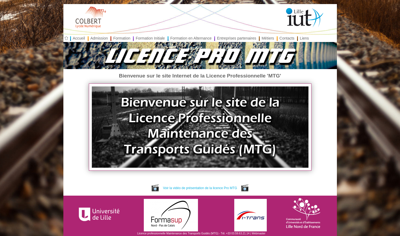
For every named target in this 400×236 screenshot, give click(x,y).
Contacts (286, 38)
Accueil (79, 38)
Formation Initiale (150, 38)
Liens (304, 38)
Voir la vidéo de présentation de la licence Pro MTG (200, 188)
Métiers (268, 38)
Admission (99, 38)
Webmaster (258, 233)
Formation (121, 38)
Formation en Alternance (191, 38)
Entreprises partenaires (236, 38)
